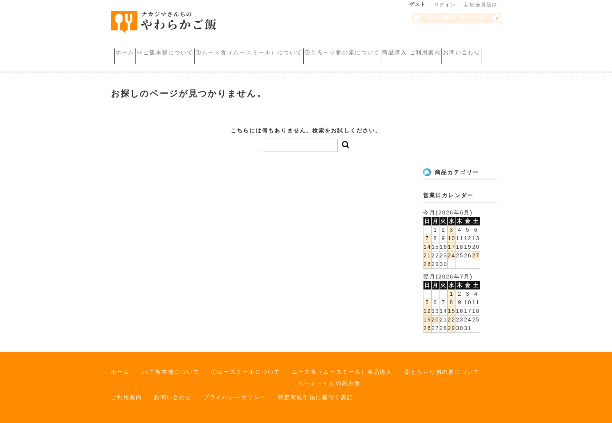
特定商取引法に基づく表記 (315, 393)
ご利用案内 (134, 58)
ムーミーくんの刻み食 (329, 379)
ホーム (128, 47)
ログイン (445, 4)
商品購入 (453, 47)
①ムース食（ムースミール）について (280, 47)
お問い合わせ (185, 58)
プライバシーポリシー (234, 393)
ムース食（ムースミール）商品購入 (342, 368)
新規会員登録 (480, 4)
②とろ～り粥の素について (387, 47)
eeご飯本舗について (182, 47)
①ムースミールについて (245, 368)
